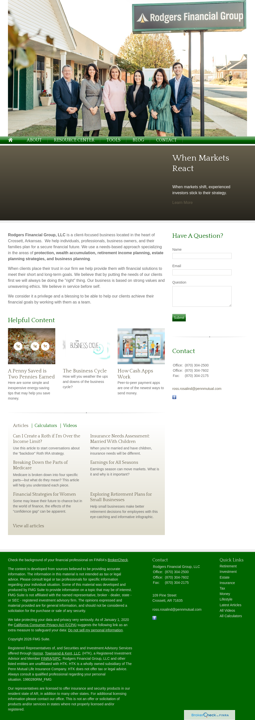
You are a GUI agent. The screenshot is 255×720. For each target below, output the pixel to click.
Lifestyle (226, 599)
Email (176, 266)
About (34, 140)
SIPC (57, 658)
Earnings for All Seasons (114, 462)
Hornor (38, 653)
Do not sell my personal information (95, 630)
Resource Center (74, 140)
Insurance (227, 583)
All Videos (227, 610)
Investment (228, 572)
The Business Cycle (85, 371)
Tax (222, 588)
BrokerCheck (118, 560)
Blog (138, 140)
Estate (225, 577)
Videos (70, 425)
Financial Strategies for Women (44, 494)
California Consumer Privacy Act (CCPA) (45, 625)
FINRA (46, 658)
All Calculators (231, 616)
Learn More (182, 202)
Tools (113, 140)
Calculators (46, 425)
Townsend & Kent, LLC (62, 653)
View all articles (28, 526)
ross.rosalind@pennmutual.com (196, 389)
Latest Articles (230, 605)
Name (177, 249)
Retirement (228, 566)
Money (225, 594)
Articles (20, 425)
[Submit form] (179, 317)
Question (179, 282)
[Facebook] (154, 619)
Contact (166, 140)
